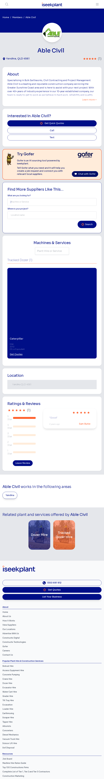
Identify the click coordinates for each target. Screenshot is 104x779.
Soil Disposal (8, 704)
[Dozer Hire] (39, 492)
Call (52, 130)
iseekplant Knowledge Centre (16, 737)
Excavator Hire (9, 644)
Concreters (7, 687)
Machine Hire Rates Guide (14, 720)
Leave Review (22, 420)
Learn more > (89, 99)
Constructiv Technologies (14, 599)
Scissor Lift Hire (9, 700)
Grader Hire (7, 653)
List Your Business (52, 553)
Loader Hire (7, 666)
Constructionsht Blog (12, 741)
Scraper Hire (8, 674)
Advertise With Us (10, 590)
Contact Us (7, 612)
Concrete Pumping (11, 631)
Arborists (6, 683)
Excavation (7, 661)
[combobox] (52, 202)
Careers (6, 607)
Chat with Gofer (85, 174)
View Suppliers (9, 582)
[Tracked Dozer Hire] (64, 492)
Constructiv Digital (11, 595)
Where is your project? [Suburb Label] (17, 209)
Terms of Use (52, 757)
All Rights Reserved (52, 768)
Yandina (10, 452)
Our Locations (8, 586)
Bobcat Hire (7, 623)
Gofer (5, 603)
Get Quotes (16, 311)
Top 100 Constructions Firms (15, 724)
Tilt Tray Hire (8, 657)
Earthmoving (8, 670)
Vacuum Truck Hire (10, 696)
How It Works (8, 577)
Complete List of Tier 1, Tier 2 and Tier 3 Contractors (26, 728)
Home (5, 17)
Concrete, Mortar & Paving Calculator (19, 746)
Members (17, 17)
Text (52, 137)
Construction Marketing (13, 733)
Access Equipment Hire (13, 627)
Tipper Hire (7, 679)
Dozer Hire (7, 640)
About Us (6, 573)
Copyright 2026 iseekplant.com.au (52, 764)
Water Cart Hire (9, 649)
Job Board (7, 716)
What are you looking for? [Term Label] (19, 195)
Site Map (52, 771)
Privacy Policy (52, 760)
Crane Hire (7, 636)
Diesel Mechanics (10, 692)
